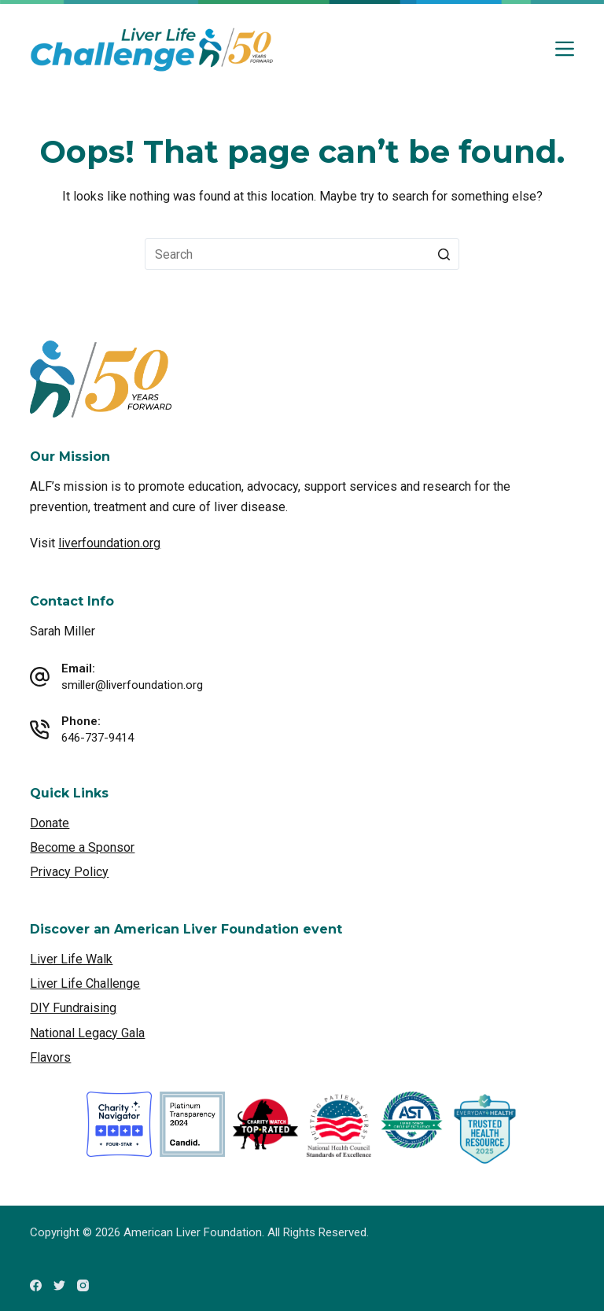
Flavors (50, 1057)
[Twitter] (59, 1285)
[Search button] (443, 254)
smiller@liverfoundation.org (132, 685)
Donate (49, 823)
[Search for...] (302, 254)
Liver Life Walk (71, 959)
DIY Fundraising (73, 1007)
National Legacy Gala (87, 1033)
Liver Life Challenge (85, 983)
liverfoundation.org (109, 543)
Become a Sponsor (82, 847)
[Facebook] (36, 1285)
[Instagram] (83, 1285)
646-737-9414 (97, 738)
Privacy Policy (69, 871)
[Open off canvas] (564, 48)
